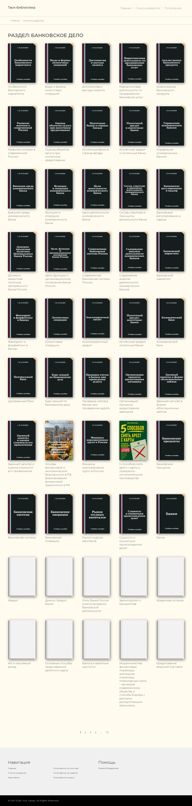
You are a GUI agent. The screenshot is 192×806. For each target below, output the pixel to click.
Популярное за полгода (65, 768)
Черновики (14, 777)
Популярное (173, 8)
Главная (125, 8)
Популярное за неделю (65, 773)
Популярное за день (63, 777)
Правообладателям (108, 768)
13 (107, 732)
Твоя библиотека (21, 7)
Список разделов (148, 8)
